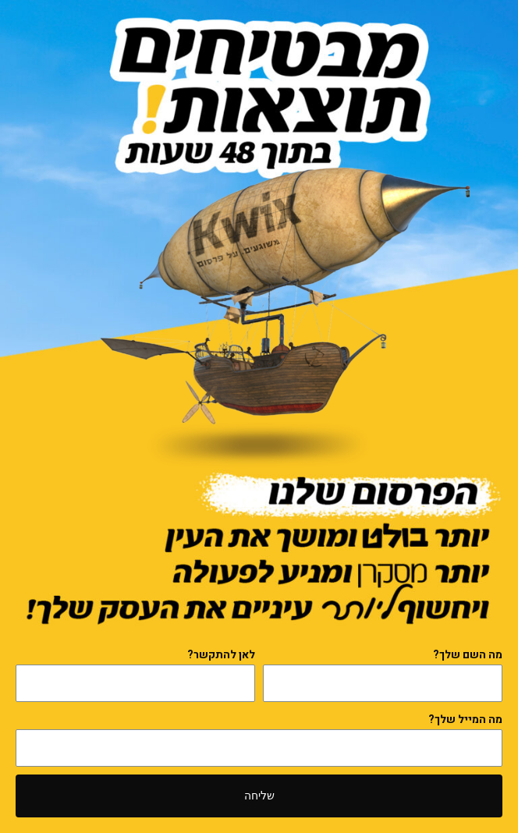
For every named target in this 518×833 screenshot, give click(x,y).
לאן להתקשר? (221, 655)
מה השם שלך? (467, 655)
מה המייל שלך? (465, 719)
